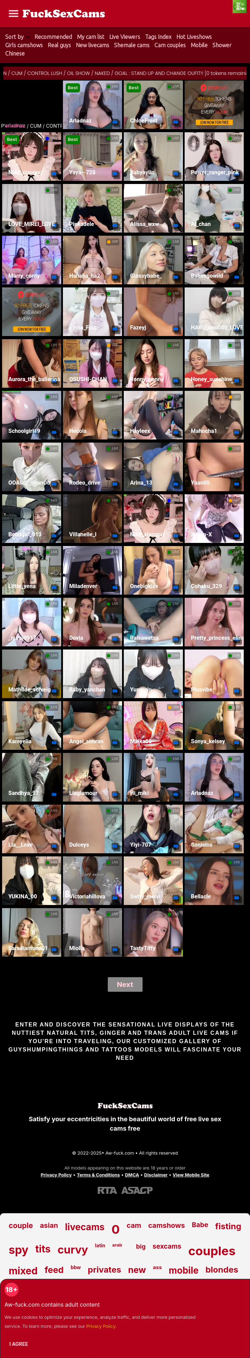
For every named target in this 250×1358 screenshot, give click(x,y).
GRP (115, 241)
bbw (76, 1267)
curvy (72, 1249)
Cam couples (170, 45)
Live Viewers (124, 37)
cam (134, 1225)
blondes (221, 1270)
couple (21, 1225)
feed (54, 1270)
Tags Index (158, 37)
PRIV (54, 138)
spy (19, 1250)
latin (100, 1245)
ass (157, 1267)
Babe (200, 1225)
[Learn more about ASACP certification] (137, 1190)
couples (211, 1250)
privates (104, 1270)
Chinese (15, 53)
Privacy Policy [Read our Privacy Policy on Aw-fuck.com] (56, 1174)
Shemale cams (132, 45)
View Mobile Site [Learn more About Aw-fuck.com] (191, 1174)
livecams (85, 1227)
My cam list (90, 37)
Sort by (14, 37)
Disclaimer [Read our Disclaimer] (156, 1174)
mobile (184, 1270)
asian (49, 1225)
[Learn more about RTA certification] (107, 1190)
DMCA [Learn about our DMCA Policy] (132, 1174)
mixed (23, 1271)
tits (43, 1249)
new (137, 1270)
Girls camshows (24, 45)
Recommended (53, 37)
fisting (228, 1226)
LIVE (115, 86)
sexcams (167, 1246)
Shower (222, 45)
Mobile (199, 45)
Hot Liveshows (194, 37)
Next (125, 984)
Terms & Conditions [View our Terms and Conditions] (98, 1174)
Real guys (59, 45)
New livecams (92, 45)
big (141, 1246)
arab (117, 1245)
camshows (166, 1225)
